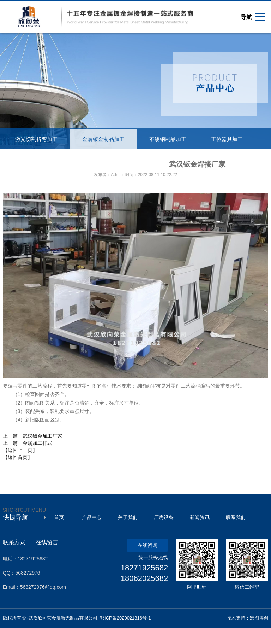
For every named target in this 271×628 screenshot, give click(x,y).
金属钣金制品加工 (103, 139)
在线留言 (47, 542)
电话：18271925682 (25, 559)
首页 (59, 517)
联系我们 (236, 517)
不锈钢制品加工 (167, 139)
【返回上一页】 (20, 450)
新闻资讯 (200, 517)
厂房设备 (164, 517)
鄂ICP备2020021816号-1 (125, 618)
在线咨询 (147, 545)
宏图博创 (259, 618)
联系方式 (14, 542)
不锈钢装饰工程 (33, 159)
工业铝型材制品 (95, 159)
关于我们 (128, 517)
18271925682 (144, 567)
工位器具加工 (227, 139)
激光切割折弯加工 (36, 139)
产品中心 (92, 517)
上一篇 (32, 436)
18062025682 (144, 578)
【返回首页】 (17, 457)
